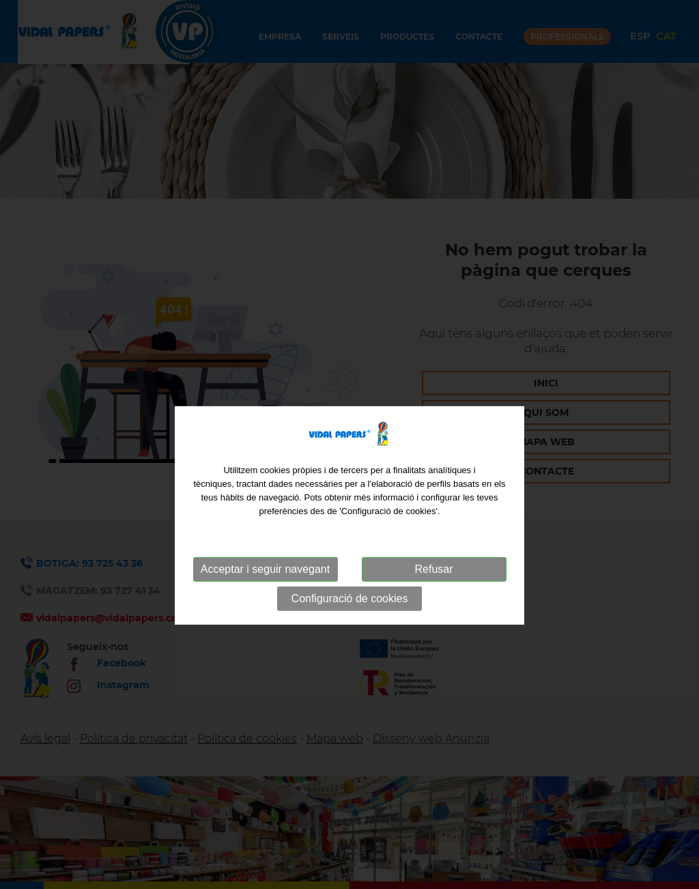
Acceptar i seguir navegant (265, 600)
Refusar (433, 600)
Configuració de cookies (349, 629)
